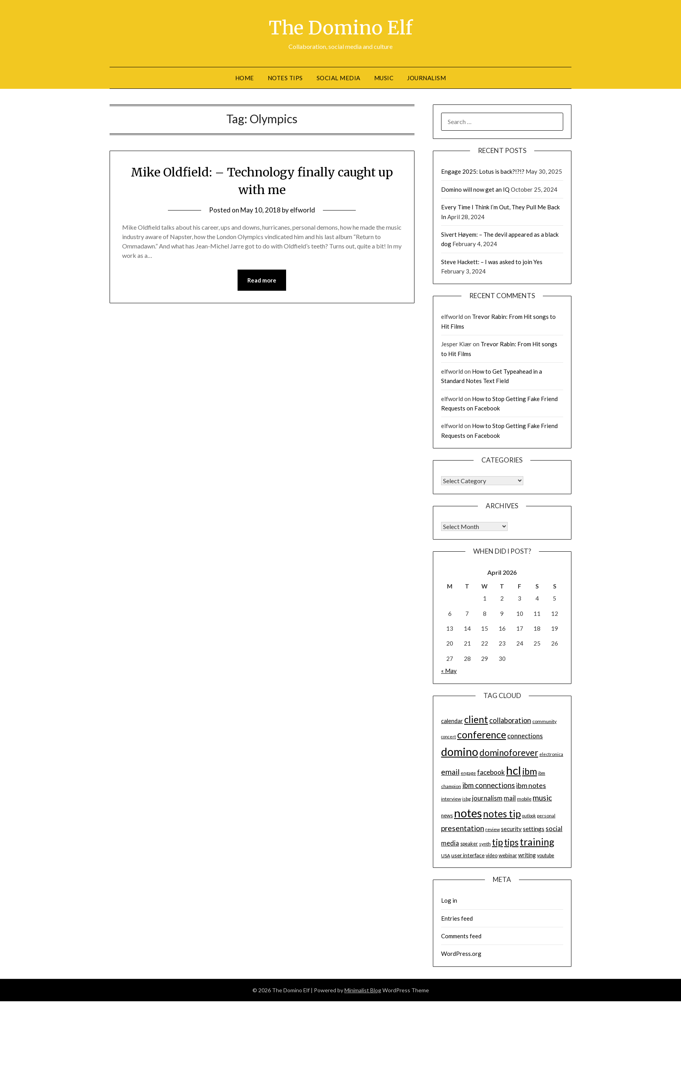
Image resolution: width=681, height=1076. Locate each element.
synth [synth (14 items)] (485, 844)
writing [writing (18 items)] (527, 855)
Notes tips (285, 77)
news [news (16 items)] (447, 815)
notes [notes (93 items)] (468, 813)
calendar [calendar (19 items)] (452, 720)
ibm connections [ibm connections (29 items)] (488, 785)
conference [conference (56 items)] (481, 734)
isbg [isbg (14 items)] (466, 799)
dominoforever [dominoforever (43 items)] (508, 752)
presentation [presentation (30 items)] (462, 828)
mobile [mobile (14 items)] (524, 799)
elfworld (302, 210)
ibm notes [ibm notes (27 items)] (531, 785)
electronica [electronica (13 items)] (551, 754)
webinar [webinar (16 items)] (508, 855)
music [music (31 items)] (542, 797)
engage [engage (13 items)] (468, 773)
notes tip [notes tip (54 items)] (502, 813)
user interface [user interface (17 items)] (468, 855)
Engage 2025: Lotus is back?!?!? (482, 171)
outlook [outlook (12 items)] (529, 815)
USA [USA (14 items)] (445, 855)
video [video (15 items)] (491, 855)
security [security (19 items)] (511, 828)
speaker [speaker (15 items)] (469, 844)
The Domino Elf (341, 28)
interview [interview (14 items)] (451, 799)
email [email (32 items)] (450, 771)
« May (449, 670)
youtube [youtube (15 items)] (545, 855)
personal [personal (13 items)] (546, 815)
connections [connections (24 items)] (525, 736)
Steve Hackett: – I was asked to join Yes (491, 261)
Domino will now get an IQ (475, 189)
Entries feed (457, 918)
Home (244, 77)
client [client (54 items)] (476, 719)
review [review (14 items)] (492, 829)
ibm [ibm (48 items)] (529, 771)
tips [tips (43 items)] (511, 842)
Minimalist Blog (362, 990)
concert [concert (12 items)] (448, 736)
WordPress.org (461, 953)
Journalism (426, 77)
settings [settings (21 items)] (533, 828)
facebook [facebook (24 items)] (491, 772)
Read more (261, 280)
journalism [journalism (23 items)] (487, 798)
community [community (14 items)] (544, 721)
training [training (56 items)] (537, 841)
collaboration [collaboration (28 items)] (510, 720)
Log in (449, 900)
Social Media (338, 77)
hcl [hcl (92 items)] (513, 770)
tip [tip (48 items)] (497, 842)
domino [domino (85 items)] (459, 751)
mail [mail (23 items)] (510, 798)
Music (384, 77)
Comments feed (461, 935)
